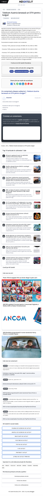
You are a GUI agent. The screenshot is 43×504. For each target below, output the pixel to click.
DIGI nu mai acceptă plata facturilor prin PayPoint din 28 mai (18, 247)
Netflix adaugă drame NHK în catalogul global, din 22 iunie (17, 167)
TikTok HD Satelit (21, 444)
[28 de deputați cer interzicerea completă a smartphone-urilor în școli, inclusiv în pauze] (37, 238)
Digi (3, 465)
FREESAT (7, 465)
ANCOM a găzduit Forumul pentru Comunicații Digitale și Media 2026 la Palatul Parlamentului (21, 305)
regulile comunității (23, 119)
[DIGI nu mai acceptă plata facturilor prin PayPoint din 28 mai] (37, 249)
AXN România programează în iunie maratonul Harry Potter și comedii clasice (19, 333)
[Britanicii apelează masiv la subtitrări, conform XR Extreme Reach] (37, 158)
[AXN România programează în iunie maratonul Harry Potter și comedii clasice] (21, 347)
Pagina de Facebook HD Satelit (21, 428)
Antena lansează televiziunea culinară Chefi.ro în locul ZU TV (17, 214)
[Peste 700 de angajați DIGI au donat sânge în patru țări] (21, 290)
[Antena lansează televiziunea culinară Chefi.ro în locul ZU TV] (37, 216)
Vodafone (35, 465)
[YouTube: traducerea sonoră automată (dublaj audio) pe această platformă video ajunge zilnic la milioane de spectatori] (37, 180)
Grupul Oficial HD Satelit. (22, 123)
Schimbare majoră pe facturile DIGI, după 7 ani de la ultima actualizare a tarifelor (18, 225)
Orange (24, 465)
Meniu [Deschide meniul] (4, 2)
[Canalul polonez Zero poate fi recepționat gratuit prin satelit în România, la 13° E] (37, 260)
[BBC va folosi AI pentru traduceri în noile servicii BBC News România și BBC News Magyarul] (37, 192)
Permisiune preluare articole (21, 476)
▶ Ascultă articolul (15, 18)
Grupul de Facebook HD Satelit (21, 432)
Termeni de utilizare (21, 480)
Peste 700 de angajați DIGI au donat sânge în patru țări (20, 277)
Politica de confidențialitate (21, 485)
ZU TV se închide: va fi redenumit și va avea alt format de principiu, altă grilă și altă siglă (19, 203)
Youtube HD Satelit (21, 440)
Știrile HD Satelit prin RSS (21, 456)
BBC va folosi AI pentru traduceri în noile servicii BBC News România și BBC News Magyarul (18, 191)
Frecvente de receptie (11, 9)
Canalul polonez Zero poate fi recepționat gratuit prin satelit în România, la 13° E (18, 258)
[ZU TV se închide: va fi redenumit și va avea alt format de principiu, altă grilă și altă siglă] (37, 205)
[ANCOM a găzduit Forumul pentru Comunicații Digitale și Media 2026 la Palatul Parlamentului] (21, 319)
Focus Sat (13, 465)
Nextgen (19, 465)
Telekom (30, 465)
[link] (21, 158)
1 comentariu (6, 18)
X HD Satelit (21, 448)
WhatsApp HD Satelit (21, 436)
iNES (3, 467)
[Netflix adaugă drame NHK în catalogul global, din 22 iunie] (37, 169)
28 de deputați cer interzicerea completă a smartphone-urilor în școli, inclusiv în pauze (18, 236)
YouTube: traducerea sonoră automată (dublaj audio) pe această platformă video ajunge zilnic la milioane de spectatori (18, 179)
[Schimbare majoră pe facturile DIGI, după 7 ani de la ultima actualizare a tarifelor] (37, 227)
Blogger (32, 491)
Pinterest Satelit (21, 452)
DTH (4, 9)
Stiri (19, 9)
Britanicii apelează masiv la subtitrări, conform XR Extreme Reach (17, 155)
